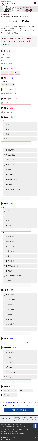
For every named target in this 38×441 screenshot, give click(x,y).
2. (25, 390)
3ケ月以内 (8, 357)
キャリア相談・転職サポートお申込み (12, 433)
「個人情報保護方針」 (9, 402)
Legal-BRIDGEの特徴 (7, 427)
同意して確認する (19, 410)
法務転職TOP (6, 15)
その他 (7, 139)
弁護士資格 (9, 295)
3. (9, 395)
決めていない (10, 372)
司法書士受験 (10, 319)
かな (16, 62)
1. (9, 390)
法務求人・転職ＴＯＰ (7, 424)
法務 (6, 124)
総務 (6, 134)
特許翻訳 (8, 184)
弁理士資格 (9, 304)
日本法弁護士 (10, 150)
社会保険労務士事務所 (13, 189)
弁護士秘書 (9, 165)
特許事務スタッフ (11, 179)
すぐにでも (9, 352)
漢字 (16, 56)
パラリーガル (10, 160)
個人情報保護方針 (22, 429)
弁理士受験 (9, 309)
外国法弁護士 (10, 155)
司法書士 (8, 314)
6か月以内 (8, 362)
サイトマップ (5, 435)
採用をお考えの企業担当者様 (9, 431)
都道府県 (4, 81)
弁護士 (7, 170)
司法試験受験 (10, 300)
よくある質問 (5, 429)
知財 (6, 129)
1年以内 (8, 367)
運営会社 (13, 429)
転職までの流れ (20, 427)
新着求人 (18, 424)
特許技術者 (9, 174)
